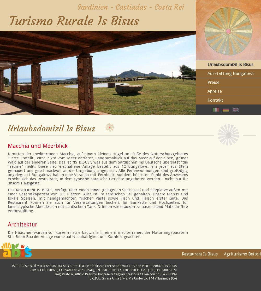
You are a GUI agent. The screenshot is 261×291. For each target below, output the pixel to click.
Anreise (214, 91)
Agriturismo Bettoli (242, 254)
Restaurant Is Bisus (200, 254)
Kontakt (215, 100)
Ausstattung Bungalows (230, 73)
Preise (213, 82)
